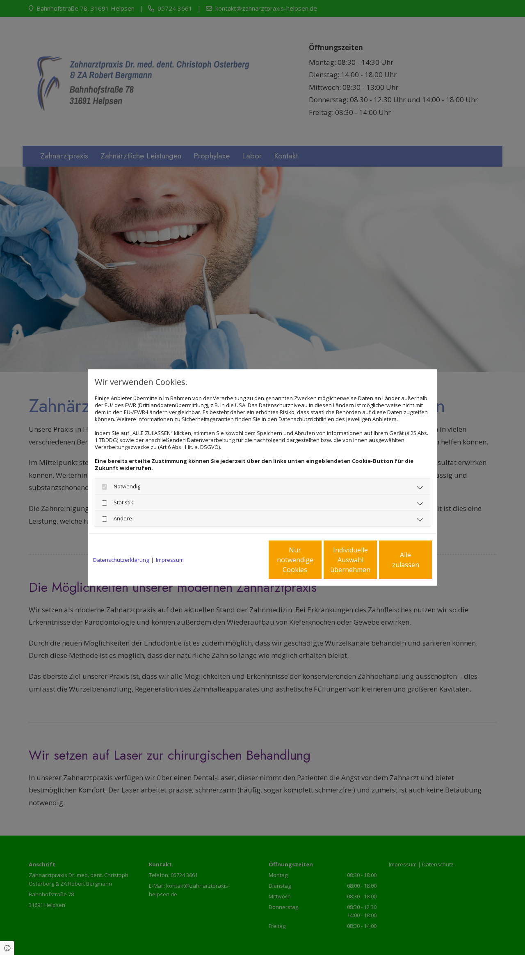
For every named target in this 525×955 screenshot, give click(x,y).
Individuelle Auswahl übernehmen (316, 559)
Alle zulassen (394, 559)
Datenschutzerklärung (121, 560)
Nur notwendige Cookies (238, 559)
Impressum (170, 560)
